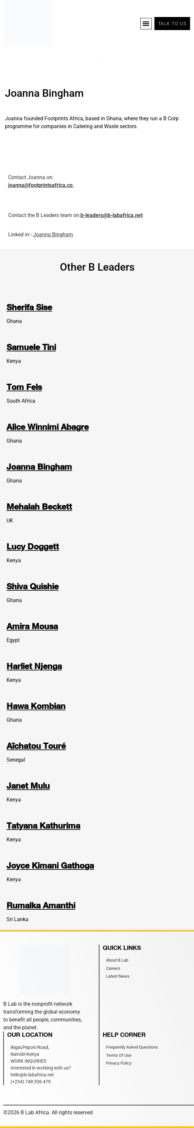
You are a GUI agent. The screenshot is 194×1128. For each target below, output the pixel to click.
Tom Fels (24, 387)
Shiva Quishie (33, 586)
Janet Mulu (28, 785)
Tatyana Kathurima (43, 825)
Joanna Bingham (53, 234)
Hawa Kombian (36, 706)
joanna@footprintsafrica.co (41, 185)
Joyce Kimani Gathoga (50, 865)
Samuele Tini (31, 347)
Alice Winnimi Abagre (48, 426)
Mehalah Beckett (39, 506)
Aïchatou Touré (36, 745)
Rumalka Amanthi (41, 905)
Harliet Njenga (34, 666)
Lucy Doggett (33, 546)
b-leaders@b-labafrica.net (111, 215)
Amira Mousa (32, 626)
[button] (146, 23)
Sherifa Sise (29, 307)
